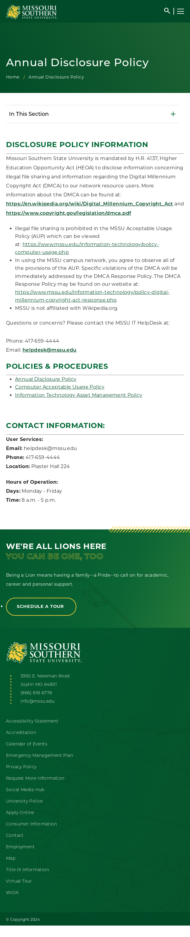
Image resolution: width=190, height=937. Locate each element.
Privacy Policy (21, 766)
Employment (20, 846)
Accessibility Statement (32, 721)
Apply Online (20, 812)
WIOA (12, 892)
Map (10, 858)
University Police (24, 801)
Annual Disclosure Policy (46, 379)
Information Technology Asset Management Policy (78, 395)
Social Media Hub (25, 789)
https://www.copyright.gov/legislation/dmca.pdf (68, 213)
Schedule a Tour (41, 606)
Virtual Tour (19, 881)
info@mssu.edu (37, 701)
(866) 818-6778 (36, 692)
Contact (15, 835)
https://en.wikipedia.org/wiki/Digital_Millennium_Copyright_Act (89, 204)
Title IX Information (27, 869)
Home (13, 77)
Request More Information (35, 778)
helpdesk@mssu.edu (50, 350)
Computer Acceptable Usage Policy (60, 387)
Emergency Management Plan (39, 755)
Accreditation (21, 732)
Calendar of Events (26, 744)
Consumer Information (31, 824)
